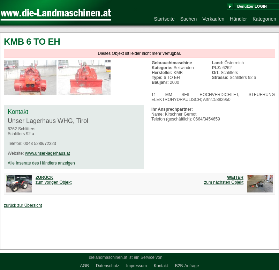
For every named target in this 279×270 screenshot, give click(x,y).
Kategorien (264, 19)
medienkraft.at (177, 257)
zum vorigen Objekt (53, 180)
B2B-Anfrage (187, 265)
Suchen (188, 19)
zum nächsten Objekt (223, 180)
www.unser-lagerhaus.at (47, 153)
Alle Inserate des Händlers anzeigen (41, 163)
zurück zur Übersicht (23, 205)
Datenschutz (107, 265)
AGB (84, 265)
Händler (238, 19)
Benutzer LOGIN (252, 6)
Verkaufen (213, 19)
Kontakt (161, 265)
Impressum (136, 265)
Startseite (164, 19)
